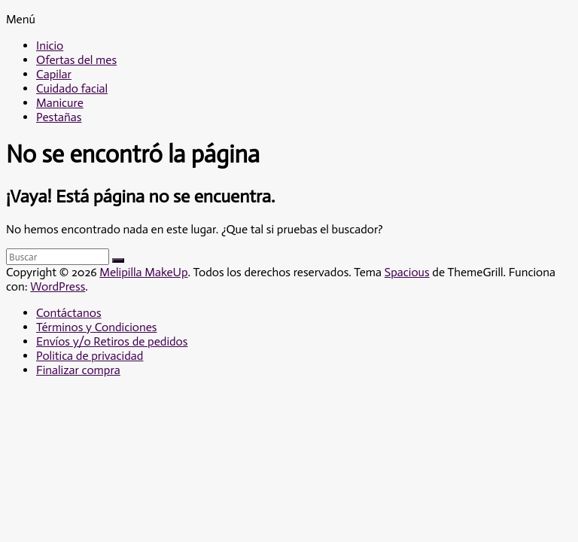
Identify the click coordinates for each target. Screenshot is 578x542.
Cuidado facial (72, 88)
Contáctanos (69, 313)
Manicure (60, 103)
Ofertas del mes (76, 60)
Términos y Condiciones (96, 327)
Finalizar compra (78, 370)
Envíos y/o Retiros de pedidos (111, 341)
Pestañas (58, 117)
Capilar (53, 74)
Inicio (49, 45)
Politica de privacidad (89, 356)
